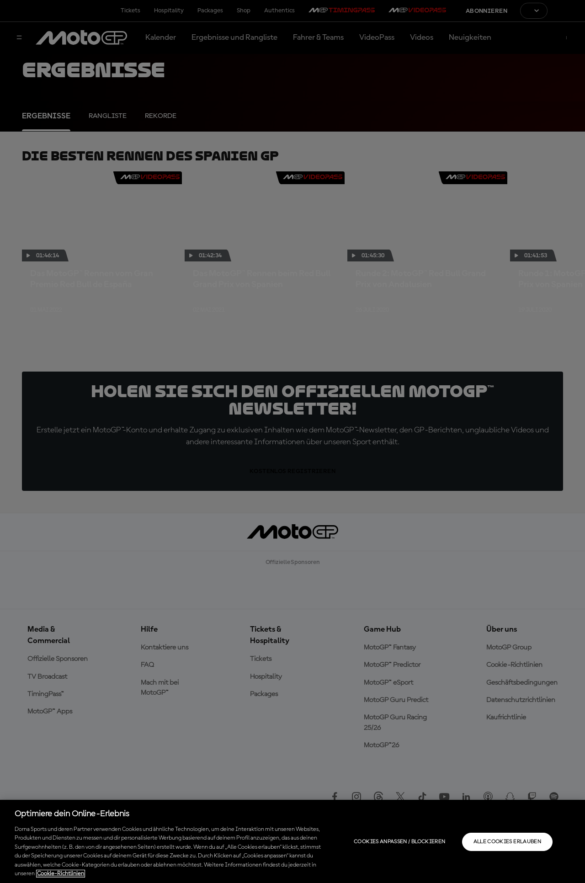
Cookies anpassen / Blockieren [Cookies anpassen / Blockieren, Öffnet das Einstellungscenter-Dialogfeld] (399, 842)
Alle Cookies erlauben (507, 842)
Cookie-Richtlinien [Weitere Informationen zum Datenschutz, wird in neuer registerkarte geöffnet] (60, 874)
